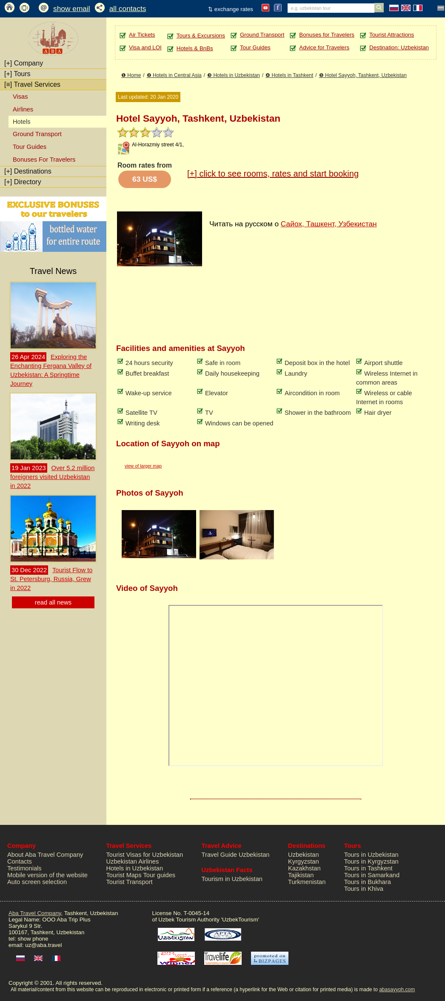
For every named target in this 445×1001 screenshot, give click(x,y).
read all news (53, 602)
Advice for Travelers (324, 47)
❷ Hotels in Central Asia (174, 75)
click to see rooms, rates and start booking (273, 173)
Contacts (19, 861)
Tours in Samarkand (371, 875)
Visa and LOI (145, 47)
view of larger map (143, 465)
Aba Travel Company (35, 913)
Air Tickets (142, 34)
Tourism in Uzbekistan (232, 879)
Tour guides (159, 875)
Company (23, 63)
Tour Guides (29, 146)
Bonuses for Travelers (326, 34)
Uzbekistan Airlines (132, 861)
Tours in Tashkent (368, 868)
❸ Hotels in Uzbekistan (233, 75)
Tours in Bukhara (367, 881)
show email (71, 8)
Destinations (27, 171)
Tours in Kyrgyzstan (371, 861)
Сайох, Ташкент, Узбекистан (329, 224)
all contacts (127, 8)
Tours (17, 73)
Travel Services (32, 84)
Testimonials (24, 868)
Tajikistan (301, 875)
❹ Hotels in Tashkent (289, 75)
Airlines (23, 109)
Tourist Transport (129, 881)
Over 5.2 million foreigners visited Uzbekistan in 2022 (52, 477)
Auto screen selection (37, 881)
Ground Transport (37, 134)
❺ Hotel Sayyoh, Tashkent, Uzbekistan (363, 75)
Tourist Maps (124, 875)
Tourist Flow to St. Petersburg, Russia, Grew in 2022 (51, 579)
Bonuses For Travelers (44, 159)
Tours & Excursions (201, 35)
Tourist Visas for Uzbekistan (144, 854)
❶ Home (131, 75)
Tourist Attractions (391, 34)
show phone (32, 938)
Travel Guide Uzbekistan (236, 854)
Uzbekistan (303, 854)
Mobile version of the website (47, 875)
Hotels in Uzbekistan (134, 868)
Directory (22, 181)
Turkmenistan (306, 881)
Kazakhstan (304, 868)
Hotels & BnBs (195, 48)
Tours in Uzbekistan (371, 854)
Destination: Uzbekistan (399, 47)
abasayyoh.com (397, 989)
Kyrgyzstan (303, 861)
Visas (20, 96)
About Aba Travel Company (45, 854)
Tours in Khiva (363, 888)
